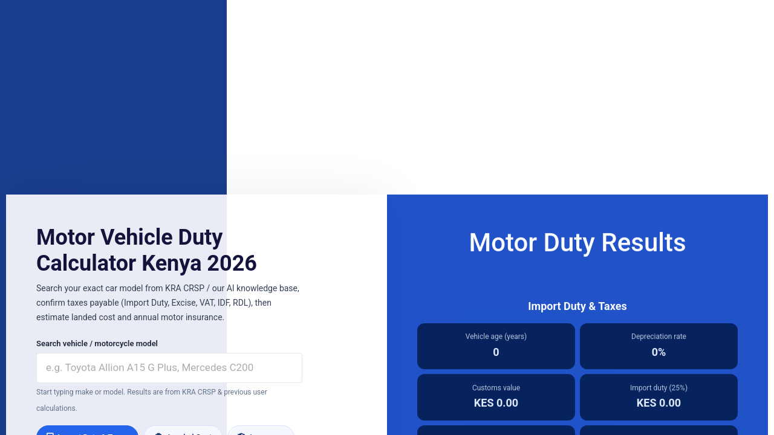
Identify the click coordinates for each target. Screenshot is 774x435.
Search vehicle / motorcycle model (97, 343)
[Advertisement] (387, 97)
